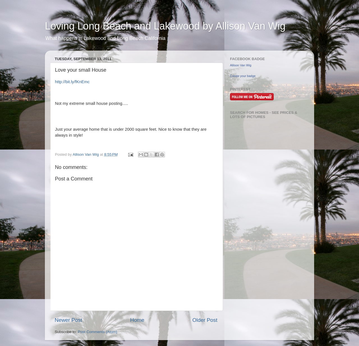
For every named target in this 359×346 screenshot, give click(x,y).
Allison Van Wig (240, 65)
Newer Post (68, 320)
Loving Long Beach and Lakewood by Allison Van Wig (165, 26)
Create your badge (243, 76)
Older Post (204, 320)
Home (137, 320)
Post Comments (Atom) (97, 332)
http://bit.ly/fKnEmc (72, 82)
